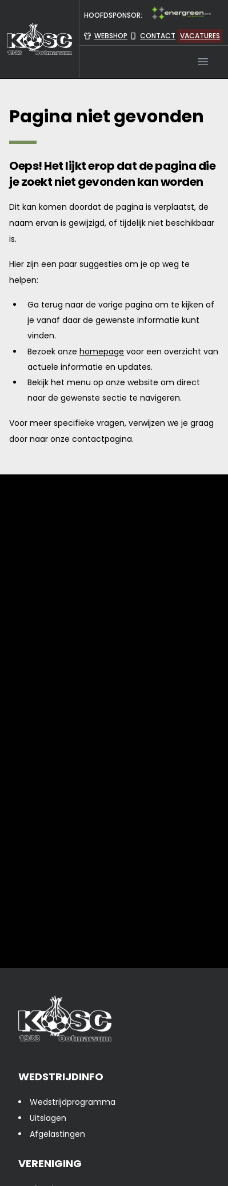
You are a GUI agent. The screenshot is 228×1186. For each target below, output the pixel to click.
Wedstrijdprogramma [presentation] (72, 1102)
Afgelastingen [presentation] (57, 1134)
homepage (101, 351)
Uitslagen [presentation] (48, 1118)
